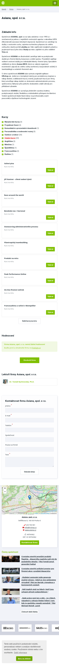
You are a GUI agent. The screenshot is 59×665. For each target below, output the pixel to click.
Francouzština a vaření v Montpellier (20, 305)
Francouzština (12, 151)
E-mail (8, 415)
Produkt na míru (11, 258)
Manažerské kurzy (13, 122)
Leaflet (36, 513)
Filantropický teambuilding (16, 242)
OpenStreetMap (45, 513)
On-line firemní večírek (14, 290)
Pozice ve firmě (11, 445)
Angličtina (10, 141)
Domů (4, 9)
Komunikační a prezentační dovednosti (22, 128)
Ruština (9, 154)
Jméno (8, 406)
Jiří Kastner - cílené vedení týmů (18, 179)
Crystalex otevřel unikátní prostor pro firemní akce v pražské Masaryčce (37, 569)
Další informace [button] (20, 653)
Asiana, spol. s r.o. (23, 9)
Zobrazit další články (29, 612)
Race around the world (14, 195)
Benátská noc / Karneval (14, 211)
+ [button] (5, 488)
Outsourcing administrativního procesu (21, 226)
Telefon (9, 425)
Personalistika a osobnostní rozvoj (20, 131)
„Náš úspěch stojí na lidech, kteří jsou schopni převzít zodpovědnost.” (37, 590)
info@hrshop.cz (31, 527)
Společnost (9, 435)
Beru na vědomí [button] (24, 659)
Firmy (11, 9)
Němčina (9, 144)
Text (7, 454)
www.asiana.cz (30, 530)
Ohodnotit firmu (29, 360)
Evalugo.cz (36, 348)
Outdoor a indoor (13, 135)
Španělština (11, 148)
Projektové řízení (13, 125)
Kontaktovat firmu (30, 542)
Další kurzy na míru (29, 321)
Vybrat (50, 170)
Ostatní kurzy (12, 138)
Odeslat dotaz (29, 472)
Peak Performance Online (15, 274)
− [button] (5, 492)
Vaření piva (9, 163)
